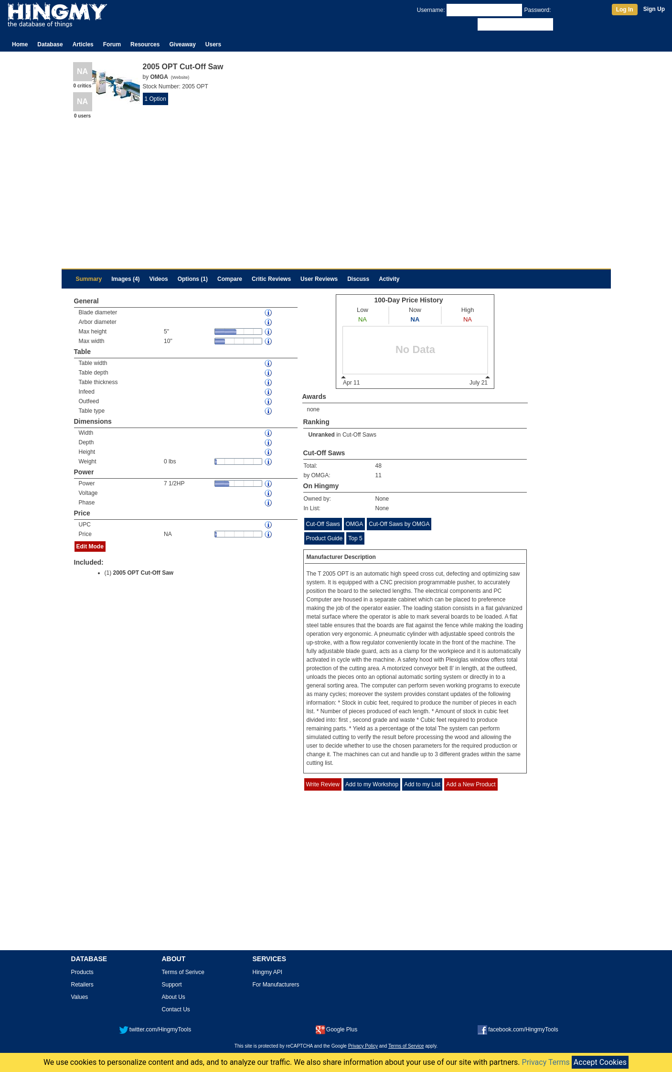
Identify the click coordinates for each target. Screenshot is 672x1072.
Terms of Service (406, 1046)
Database (50, 44)
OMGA (354, 524)
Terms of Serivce (183, 972)
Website (180, 77)
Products (82, 972)
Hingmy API (268, 972)
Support (172, 984)
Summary (89, 279)
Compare (229, 279)
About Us (173, 997)
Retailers (82, 984)
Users (213, 44)
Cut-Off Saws (359, 434)
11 (378, 475)
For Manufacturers (276, 984)
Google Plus (336, 1029)
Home (20, 44)
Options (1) (193, 279)
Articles (83, 44)
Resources (145, 44)
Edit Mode (90, 546)
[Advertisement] (336, 192)
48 (378, 465)
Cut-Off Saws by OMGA (399, 524)
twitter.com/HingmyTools (155, 1029)
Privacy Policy (363, 1046)
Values (79, 997)
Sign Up (654, 9)
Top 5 (355, 538)
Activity (389, 279)
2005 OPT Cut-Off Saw (143, 572)
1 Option (155, 99)
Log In (624, 9)
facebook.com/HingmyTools (518, 1029)
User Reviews (319, 279)
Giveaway (182, 44)
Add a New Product (470, 784)
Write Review (323, 784)
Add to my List (422, 784)
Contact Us (176, 1009)
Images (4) (125, 279)
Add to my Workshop (371, 784)
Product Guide (324, 538)
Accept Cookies (600, 1062)
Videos (158, 279)
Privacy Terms (546, 1062)
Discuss (358, 279)
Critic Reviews (271, 279)
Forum (112, 44)
